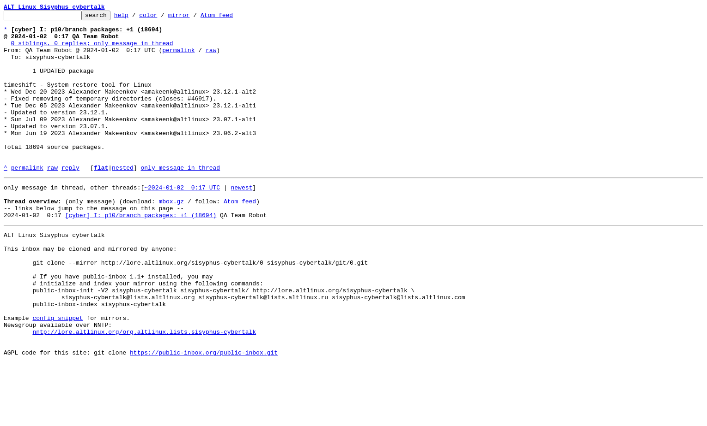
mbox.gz (171, 237)
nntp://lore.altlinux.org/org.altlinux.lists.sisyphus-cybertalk (144, 391)
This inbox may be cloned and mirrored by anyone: (90, 291)
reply (70, 199)
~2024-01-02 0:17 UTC (182, 220)
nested (123, 199)
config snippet (57, 374)
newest (241, 220)
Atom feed (231, 17)
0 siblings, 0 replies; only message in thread (92, 50)
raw (211, 58)
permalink (178, 58)
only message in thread (180, 199)
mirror (193, 17)
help (135, 17)
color (162, 17)
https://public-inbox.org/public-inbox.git (204, 416)
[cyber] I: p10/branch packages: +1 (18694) (141, 253)
